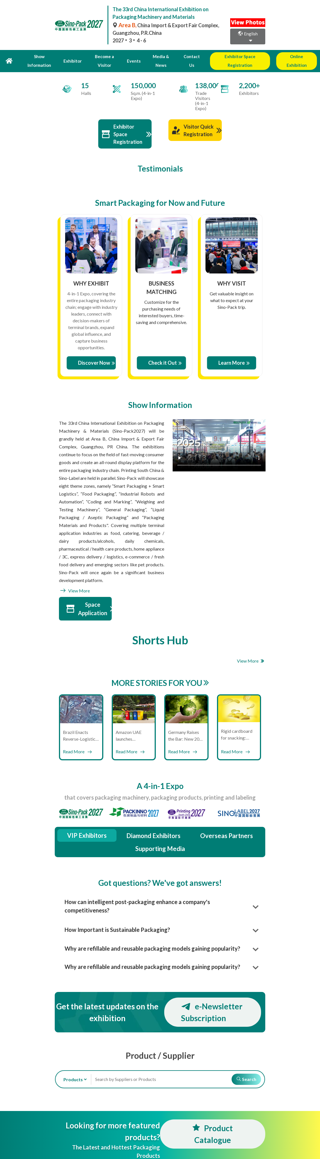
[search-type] (73, 1070)
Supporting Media (160, 839)
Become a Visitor (103, 56)
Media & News (156, 56)
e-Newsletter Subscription (212, 1003)
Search (244, 1070)
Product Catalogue (213, 1124)
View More (74, 581)
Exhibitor (72, 56)
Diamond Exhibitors (153, 826)
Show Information (40, 56)
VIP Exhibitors (87, 826)
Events (131, 56)
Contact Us (186, 56)
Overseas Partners (226, 826)
